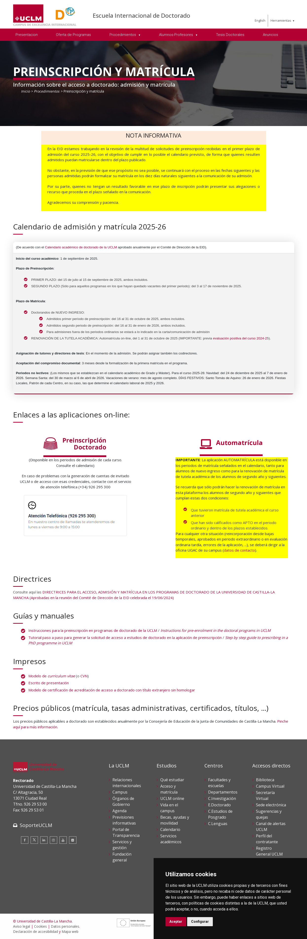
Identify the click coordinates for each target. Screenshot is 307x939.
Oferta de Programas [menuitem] (73, 34)
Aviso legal (21, 926)
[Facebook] (24, 840)
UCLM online (172, 798)
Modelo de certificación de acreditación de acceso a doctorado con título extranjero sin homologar (111, 689)
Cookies (40, 926)
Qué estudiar (172, 779)
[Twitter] (34, 840)
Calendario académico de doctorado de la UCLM (81, 247)
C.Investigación (222, 798)
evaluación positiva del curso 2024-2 (240, 338)
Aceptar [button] (175, 921)
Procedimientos (46, 91)
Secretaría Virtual (265, 795)
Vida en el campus (169, 807)
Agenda (119, 810)
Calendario (170, 829)
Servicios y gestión (122, 844)
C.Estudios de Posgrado (220, 814)
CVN (84, 675)
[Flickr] (72, 840)
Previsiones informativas (124, 820)
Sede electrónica (271, 805)
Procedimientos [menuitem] (123, 34)
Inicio (25, 91)
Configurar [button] (200, 921)
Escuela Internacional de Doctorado (141, 15)
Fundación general (121, 857)
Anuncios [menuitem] (270, 34)
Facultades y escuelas (219, 782)
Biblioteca (265, 779)
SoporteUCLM (36, 825)
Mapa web (70, 931)
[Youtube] (63, 840)
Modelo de (51, 675)
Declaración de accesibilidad (35, 931)
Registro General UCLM (269, 851)
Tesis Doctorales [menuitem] (230, 34)
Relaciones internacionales (126, 782)
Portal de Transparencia (126, 832)
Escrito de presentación (48, 682)
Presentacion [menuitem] (27, 34)
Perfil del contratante (267, 838)
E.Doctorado (219, 805)
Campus (119, 792)
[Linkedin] (44, 840)
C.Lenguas (217, 823)
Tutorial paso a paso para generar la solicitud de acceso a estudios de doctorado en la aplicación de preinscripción (125, 637)
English (260, 20)
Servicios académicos (170, 838)
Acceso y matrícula (169, 789)
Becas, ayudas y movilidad (174, 820)
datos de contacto (239, 550)
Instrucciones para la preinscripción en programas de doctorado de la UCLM (92, 630)
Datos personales (65, 926)
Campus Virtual (270, 786)
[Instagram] (53, 840)
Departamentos (222, 792)
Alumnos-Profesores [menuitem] (176, 34)
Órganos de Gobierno (123, 801)
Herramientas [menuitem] (281, 20)
